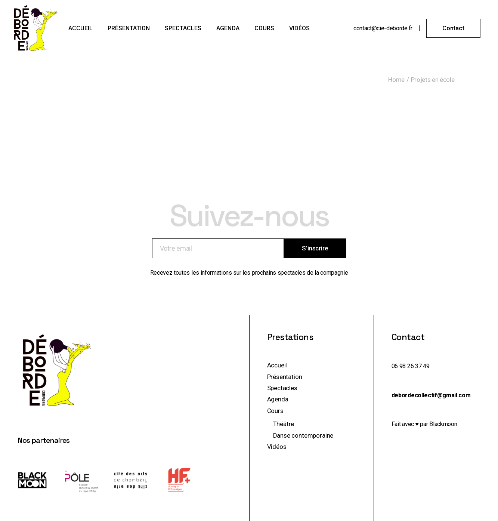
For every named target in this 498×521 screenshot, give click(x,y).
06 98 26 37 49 (411, 366)
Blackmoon (443, 424)
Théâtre (283, 424)
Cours (275, 410)
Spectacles (282, 388)
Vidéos (277, 446)
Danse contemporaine (303, 435)
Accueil (277, 365)
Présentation (284, 376)
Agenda (277, 399)
